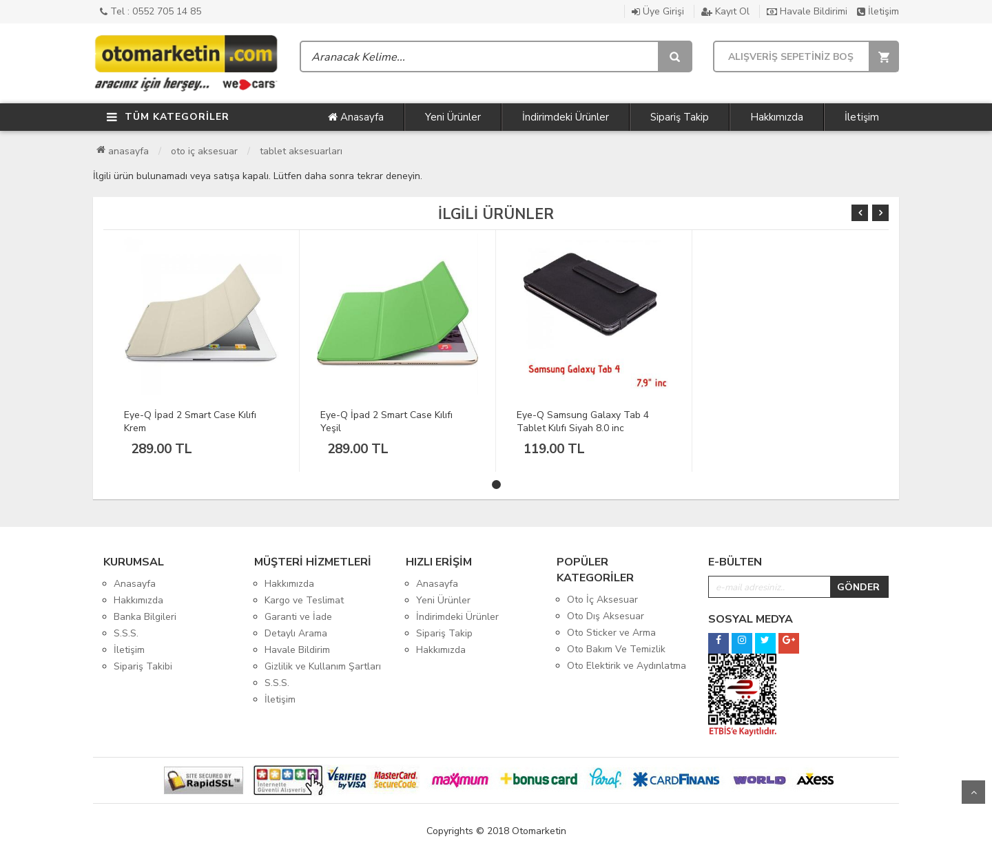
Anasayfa (356, 117)
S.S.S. (126, 633)
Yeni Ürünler (453, 117)
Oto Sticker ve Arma (611, 632)
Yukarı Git (973, 792)
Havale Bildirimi (807, 11)
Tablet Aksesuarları (301, 151)
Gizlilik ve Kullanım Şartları (323, 666)
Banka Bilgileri (145, 616)
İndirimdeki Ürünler (565, 117)
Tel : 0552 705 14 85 (150, 11)
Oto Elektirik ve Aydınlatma (626, 665)
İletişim (878, 11)
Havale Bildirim (297, 649)
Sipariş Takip (679, 117)
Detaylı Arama (296, 633)
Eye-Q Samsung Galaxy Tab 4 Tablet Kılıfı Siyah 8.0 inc (583, 421)
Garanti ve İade (298, 616)
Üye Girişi (658, 11)
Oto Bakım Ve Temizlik (616, 649)
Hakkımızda (776, 117)
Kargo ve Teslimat (304, 600)
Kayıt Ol (725, 11)
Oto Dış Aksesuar (605, 616)
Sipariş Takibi (143, 666)
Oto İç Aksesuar (204, 151)
